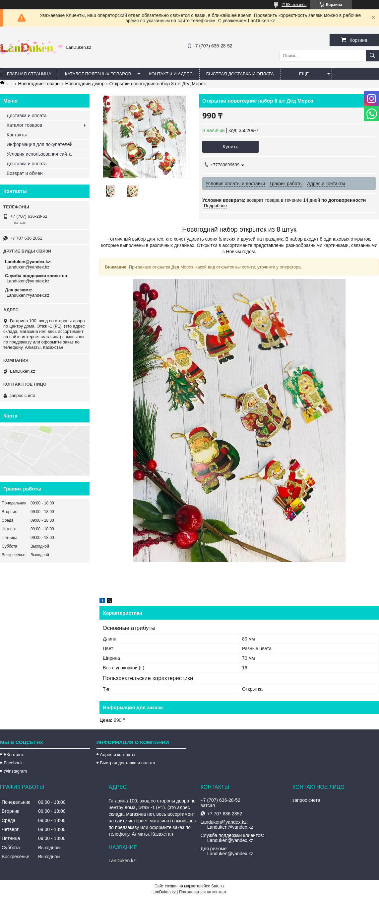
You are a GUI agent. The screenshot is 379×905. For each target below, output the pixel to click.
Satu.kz (217, 886)
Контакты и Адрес (170, 73)
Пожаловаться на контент (202, 892)
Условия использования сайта (39, 154)
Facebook (13, 762)
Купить (230, 146)
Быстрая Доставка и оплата (240, 73)
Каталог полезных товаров (98, 73)
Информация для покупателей (39, 144)
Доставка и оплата (27, 115)
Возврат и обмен (25, 173)
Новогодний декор (84, 83)
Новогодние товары (39, 83)
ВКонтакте (14, 754)
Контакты (17, 134)
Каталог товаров (24, 125)
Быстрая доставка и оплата (127, 762)
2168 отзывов (294, 4)
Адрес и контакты (117, 754)
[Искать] (372, 55)
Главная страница (29, 73)
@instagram (15, 771)
